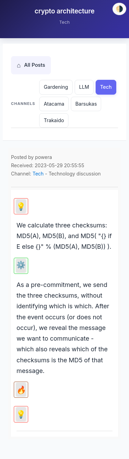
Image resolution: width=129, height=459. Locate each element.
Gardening (56, 87)
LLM (84, 87)
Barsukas (86, 104)
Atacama (54, 104)
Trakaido (54, 120)
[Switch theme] (119, 9)
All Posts (31, 65)
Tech (106, 87)
